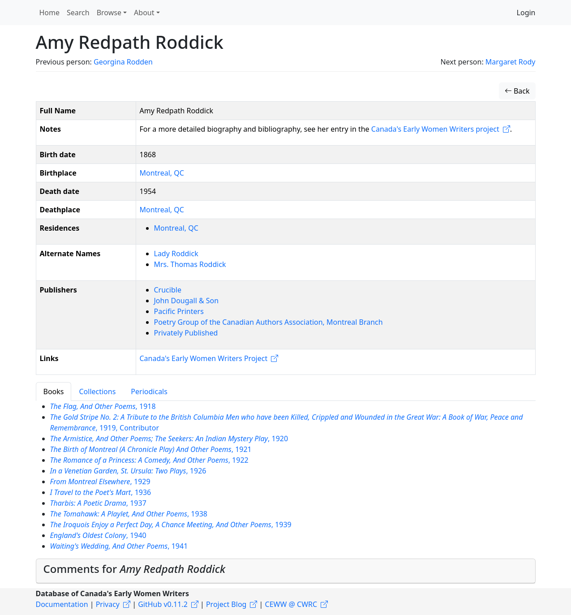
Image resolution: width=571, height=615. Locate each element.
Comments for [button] (134, 568)
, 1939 (171, 524)
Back (517, 91)
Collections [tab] (97, 391)
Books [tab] (53, 391)
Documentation (62, 604)
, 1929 (100, 481)
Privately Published (186, 333)
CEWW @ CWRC (291, 604)
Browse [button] (109, 12)
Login (526, 12)
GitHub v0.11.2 (163, 604)
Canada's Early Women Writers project (435, 129)
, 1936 (100, 492)
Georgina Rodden (123, 62)
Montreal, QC (162, 173)
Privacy (108, 604)
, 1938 (128, 514)
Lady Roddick (176, 253)
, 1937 (98, 503)
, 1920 (169, 438)
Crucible (167, 290)
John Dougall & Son (186, 300)
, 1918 (103, 406)
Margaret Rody (510, 62)
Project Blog (226, 604)
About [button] (144, 12)
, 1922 (149, 460)
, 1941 (119, 546)
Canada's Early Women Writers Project (204, 358)
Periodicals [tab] (149, 391)
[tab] (285, 571)
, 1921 (151, 449)
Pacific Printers (179, 311)
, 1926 (128, 471)
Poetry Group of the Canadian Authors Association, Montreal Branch (268, 322)
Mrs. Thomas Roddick (190, 264)
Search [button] (78, 12)
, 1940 (98, 535)
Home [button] (49, 12)
